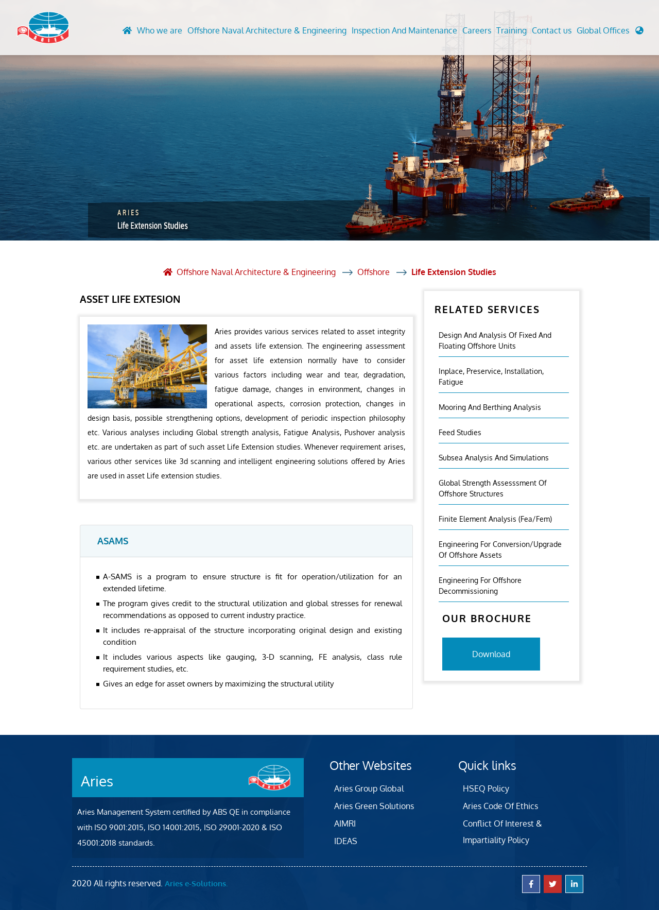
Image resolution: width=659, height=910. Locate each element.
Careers (476, 30)
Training (511, 30)
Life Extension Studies (453, 272)
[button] (610, 32)
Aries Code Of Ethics (500, 806)
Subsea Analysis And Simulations (494, 457)
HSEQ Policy (486, 788)
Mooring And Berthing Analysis (490, 407)
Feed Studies (460, 432)
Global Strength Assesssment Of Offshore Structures (493, 488)
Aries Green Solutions (374, 806)
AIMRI (345, 823)
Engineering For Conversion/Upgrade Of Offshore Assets (500, 549)
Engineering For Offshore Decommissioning (480, 585)
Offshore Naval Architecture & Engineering (266, 30)
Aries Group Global (369, 788)
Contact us (551, 30)
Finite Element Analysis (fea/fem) (495, 518)
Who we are (159, 30)
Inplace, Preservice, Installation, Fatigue (491, 376)
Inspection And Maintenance (404, 30)
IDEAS (345, 841)
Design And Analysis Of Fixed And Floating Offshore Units (495, 340)
